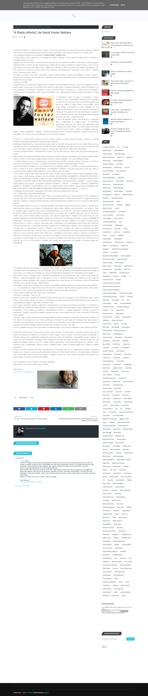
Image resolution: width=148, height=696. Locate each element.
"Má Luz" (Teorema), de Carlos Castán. (121, 73)
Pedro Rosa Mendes (108, 507)
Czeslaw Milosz (107, 239)
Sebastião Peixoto (117, 555)
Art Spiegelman (107, 194)
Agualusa (129, 157)
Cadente (117, 208)
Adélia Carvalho (107, 154)
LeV (121, 408)
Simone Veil (123, 558)
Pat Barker (114, 490)
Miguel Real (106, 463)
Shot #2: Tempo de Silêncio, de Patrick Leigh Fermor (121, 120)
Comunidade (126, 232)
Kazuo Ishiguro (128, 398)
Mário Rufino (19, 37)
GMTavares (106, 320)
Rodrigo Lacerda (126, 534)
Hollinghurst (106, 341)
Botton (118, 201)
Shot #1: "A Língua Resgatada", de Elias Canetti (122, 92)
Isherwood (106, 347)
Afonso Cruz (120, 157)
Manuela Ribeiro (127, 429)
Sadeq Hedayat (107, 544)
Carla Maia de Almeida (109, 211)
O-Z (104, 480)
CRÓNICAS (121, 235)
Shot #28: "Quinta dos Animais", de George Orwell (122, 101)
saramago (123, 551)
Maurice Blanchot (115, 449)
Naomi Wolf (122, 470)
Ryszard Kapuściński (118, 541)
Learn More (114, 5)
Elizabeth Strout (107, 269)
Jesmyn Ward (120, 361)
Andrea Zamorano (108, 181)
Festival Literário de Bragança (111, 290)
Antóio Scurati (107, 188)
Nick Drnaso (127, 473)
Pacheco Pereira (120, 487)
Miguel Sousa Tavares (118, 463)
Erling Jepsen (106, 276)
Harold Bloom (126, 327)
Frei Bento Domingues (123, 307)
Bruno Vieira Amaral (108, 205)
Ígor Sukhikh (106, 344)
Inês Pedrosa (116, 344)
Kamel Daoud (117, 398)
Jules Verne (106, 395)
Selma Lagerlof (107, 558)
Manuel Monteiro (123, 425)
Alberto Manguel (118, 160)
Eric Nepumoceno (124, 273)
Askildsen (117, 194)
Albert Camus (106, 160)
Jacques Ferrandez (108, 351)
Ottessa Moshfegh (118, 483)
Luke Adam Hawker (118, 415)
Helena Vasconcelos (120, 330)
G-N (112, 310)
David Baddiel (118, 239)
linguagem (128, 408)
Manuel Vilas (116, 429)
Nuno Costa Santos (126, 476)
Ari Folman (129, 191)
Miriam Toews (106, 466)
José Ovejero (106, 385)
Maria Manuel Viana (108, 439)
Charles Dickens (107, 225)
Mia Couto (119, 453)
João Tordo (128, 368)
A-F (24, 27)
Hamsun (116, 324)
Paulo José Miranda (108, 504)
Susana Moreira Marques (110, 565)
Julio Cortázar (107, 398)
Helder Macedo (107, 330)
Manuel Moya (106, 429)
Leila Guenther (114, 405)
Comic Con (117, 232)
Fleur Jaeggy (115, 300)
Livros (32, 397)
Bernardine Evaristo (117, 198)
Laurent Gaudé (128, 402)
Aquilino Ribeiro (118, 191)
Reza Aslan (120, 527)
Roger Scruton (107, 538)
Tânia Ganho (106, 568)
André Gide (121, 177)
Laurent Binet (117, 402)
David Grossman (107, 242)
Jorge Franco (116, 381)
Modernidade (117, 466)
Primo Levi (124, 514)
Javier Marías (117, 358)
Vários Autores (107, 592)
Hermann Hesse (107, 337)
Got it (123, 5)
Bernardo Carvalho (108, 201)
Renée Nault (117, 524)
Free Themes (29, 692)
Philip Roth (116, 510)
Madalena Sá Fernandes (110, 419)
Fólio (128, 300)
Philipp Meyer (126, 510)
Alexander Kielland (108, 164)
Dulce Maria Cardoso (109, 259)
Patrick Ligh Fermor (108, 497)
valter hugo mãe (118, 589)
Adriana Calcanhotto (108, 157)
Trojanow (115, 585)
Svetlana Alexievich (125, 565)
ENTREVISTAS (113, 273)
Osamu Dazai (106, 483)
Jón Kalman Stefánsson (109, 378)
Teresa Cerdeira (107, 572)
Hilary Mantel (128, 337)
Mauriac (105, 449)
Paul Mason (106, 500)
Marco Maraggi (107, 432)
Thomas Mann (107, 575)
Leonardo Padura (108, 408)
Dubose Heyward (126, 256)
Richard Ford (122, 531)
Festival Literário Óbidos (110, 293)
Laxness (105, 405)
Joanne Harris (107, 364)
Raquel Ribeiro (107, 524)
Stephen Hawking (116, 561)
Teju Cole (115, 568)
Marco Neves (117, 432)
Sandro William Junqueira (110, 551)
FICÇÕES (122, 296)
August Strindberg (128, 194)
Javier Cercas (106, 358)
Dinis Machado (114, 245)
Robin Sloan (106, 534)
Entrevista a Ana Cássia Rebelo (121, 62)
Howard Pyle (116, 341)
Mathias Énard (127, 446)
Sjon (130, 558)
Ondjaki (129, 480)
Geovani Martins (107, 317)
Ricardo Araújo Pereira (109, 531)
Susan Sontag (128, 561)
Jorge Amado (106, 381)
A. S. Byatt (125, 147)
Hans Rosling (115, 327)
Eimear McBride (119, 262)
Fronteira (105, 310)
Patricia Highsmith (125, 490)
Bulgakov (127, 205)
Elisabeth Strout (128, 266)
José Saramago (107, 388)
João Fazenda (117, 364)
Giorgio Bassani (126, 317)
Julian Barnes (116, 395)
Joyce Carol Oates (108, 391)
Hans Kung (106, 327)
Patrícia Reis (117, 493)
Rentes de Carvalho (108, 527)
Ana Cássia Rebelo (108, 171)
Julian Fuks (126, 395)
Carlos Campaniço (108, 215)
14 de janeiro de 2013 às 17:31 (29, 482)
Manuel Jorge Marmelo (109, 425)
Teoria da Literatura (126, 568)
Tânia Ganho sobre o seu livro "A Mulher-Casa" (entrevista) (122, 82)
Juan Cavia (119, 391)
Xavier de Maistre (125, 592)
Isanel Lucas (126, 344)
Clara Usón (117, 228)
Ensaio (105, 273)
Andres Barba (120, 181)
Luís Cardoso (112, 412)
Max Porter (126, 449)
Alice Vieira (120, 164)
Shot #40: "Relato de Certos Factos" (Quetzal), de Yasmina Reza (121, 131)
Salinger (116, 544)
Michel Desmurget (118, 456)
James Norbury (107, 354)
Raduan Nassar (123, 517)
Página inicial (18, 27)
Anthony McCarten (118, 184)
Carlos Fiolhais (107, 218)
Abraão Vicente (107, 150)
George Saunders (108, 313)
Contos (105, 235)
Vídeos (116, 592)
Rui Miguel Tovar (126, 538)
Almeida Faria (118, 167)
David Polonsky (119, 242)
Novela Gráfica (114, 476)
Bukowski (119, 205)
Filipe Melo (106, 300)
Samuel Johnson (107, 548)
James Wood (117, 354)
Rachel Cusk (106, 517)
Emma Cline (127, 269)
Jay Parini (126, 358)
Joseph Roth (117, 388)
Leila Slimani (125, 405)
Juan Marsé (127, 391)
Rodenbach (115, 534)
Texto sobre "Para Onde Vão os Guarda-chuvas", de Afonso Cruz (122, 44)
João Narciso (106, 368)
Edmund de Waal (122, 259)
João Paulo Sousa (118, 368)
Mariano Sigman (121, 439)
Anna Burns (129, 181)
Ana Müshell (106, 174)
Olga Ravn (110, 480)
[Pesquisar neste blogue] (114, 639)
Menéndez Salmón (108, 453)
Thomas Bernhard (120, 572)
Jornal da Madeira (128, 381)
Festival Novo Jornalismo (110, 296)
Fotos (115, 303)
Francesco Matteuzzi (125, 303)
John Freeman (125, 371)
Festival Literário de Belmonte (111, 286)
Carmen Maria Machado (109, 222)
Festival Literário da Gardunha (111, 283)
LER (116, 408)
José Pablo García (118, 385)
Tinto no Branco (107, 578)
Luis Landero (106, 415)
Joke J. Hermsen (107, 374)
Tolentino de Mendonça (109, 582)
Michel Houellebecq (108, 459)
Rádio (114, 517)
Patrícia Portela (107, 493)
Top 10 (127, 582)
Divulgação (106, 249)
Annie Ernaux (106, 184)
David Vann (129, 242)
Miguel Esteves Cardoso (123, 459)
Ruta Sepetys (106, 541)
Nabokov (126, 466)
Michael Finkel (128, 453)
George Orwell (120, 310)
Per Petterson (107, 510)
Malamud (112, 422)
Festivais (118, 279)
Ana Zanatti (116, 174)
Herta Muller (118, 337)
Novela (105, 476)
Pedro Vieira (120, 507)
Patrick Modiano (120, 497)
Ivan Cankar (115, 347)
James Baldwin (120, 351)
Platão (117, 514)
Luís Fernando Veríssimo (126, 412)
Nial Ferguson (117, 473)
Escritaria (115, 276)
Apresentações (107, 191)
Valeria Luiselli (125, 585)
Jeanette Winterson (108, 361)
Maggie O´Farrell (124, 419)
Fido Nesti (130, 296)
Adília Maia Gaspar (120, 154)
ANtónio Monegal (118, 188)
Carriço (22, 461)
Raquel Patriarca (117, 521)
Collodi (125, 228)
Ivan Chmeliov (125, 347)
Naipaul (105, 470)
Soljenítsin (106, 561)
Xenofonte (106, 595)
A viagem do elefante (109, 147)
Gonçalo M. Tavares (117, 320)
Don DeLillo (114, 252)
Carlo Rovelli (122, 211)
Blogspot (46, 692)
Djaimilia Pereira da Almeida (120, 249)
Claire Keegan (119, 225)
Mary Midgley (116, 446)
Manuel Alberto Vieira (123, 422)
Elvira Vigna (118, 269)
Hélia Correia (106, 334)
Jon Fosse (117, 374)
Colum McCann (107, 232)
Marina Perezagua (108, 442)
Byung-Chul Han (107, 208)
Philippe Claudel (107, 514)
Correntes (112, 235)
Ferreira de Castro (108, 279)
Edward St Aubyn (107, 262)
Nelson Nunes (107, 473)
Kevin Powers (106, 402)
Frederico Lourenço (108, 307)
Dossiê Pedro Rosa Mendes (110, 256)
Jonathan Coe (122, 378)
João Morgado (128, 364)
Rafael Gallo (106, 521)
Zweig (123, 595)
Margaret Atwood (108, 436)
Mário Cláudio (120, 442)
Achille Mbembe (118, 150)
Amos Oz (127, 167)
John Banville (114, 371)
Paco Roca (106, 490)
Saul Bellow (106, 555)
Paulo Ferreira (116, 500)
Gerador (117, 317)
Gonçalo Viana (107, 324)
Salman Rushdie (126, 544)
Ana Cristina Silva (121, 171)
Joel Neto (105, 371)
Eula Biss (123, 276)
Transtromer (106, 585)
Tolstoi (121, 582)
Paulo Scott (120, 504)
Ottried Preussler (108, 487)
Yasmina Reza (115, 595)
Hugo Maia (125, 341)
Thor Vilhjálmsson (118, 575)
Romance (116, 538)
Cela (120, 222)
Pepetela (129, 507)
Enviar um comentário (22, 486)
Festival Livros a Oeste (125, 293)
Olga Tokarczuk (120, 480)
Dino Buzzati (124, 245)
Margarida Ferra (119, 436)
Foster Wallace (23, 397)
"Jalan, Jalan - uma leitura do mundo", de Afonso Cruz (121, 111)
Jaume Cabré (127, 354)
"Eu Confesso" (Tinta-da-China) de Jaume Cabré (122, 54)
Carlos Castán (120, 215)
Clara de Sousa (107, 228)
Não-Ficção (113, 470)
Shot (115, 558)
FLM (123, 300)
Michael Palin (106, 456)
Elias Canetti (117, 266)
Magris (105, 422)
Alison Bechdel (107, 167)
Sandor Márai (119, 548)
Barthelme (106, 198)
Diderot (105, 245)
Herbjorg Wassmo (118, 334)
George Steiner (120, 313)
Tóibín (116, 578)
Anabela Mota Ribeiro (109, 177)
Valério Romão (107, 589)
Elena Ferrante (107, 266)
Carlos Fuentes (118, 218)
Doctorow (105, 252)
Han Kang (124, 324)
